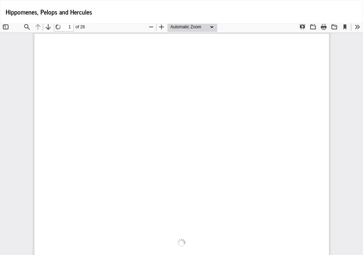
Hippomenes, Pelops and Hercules (49, 11)
